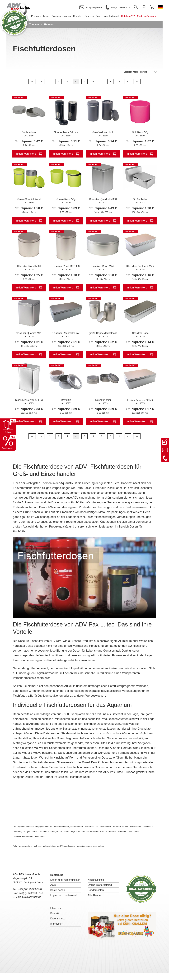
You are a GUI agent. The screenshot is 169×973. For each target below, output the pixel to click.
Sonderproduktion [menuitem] (62, 16)
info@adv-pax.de (31, 897)
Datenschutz (57, 918)
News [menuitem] (48, 16)
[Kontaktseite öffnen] (165, 442)
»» (137, 81)
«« (32, 81)
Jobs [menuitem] (100, 16)
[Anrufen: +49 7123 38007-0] (165, 458)
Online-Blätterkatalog (100, 885)
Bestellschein (58, 890)
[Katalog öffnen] (8, 426)
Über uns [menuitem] (90, 16)
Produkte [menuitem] (37, 16)
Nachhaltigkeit (96, 879)
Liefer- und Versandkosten (65, 879)
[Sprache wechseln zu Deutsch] (160, 7)
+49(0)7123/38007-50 (31, 893)
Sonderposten (96, 890)
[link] (90, 7)
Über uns (55, 908)
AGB (53, 885)
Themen (34, 24)
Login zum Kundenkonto (64, 895)
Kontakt (54, 913)
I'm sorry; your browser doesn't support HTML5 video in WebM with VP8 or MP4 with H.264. (84, 577)
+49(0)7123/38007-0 (30, 889)
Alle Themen (95, 895)
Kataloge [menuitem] (129, 15)
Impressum (56, 923)
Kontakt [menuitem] (79, 16)
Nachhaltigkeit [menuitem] (112, 16)
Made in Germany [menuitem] (148, 16)
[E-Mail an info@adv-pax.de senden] (165, 450)
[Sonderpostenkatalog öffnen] (8, 443)
